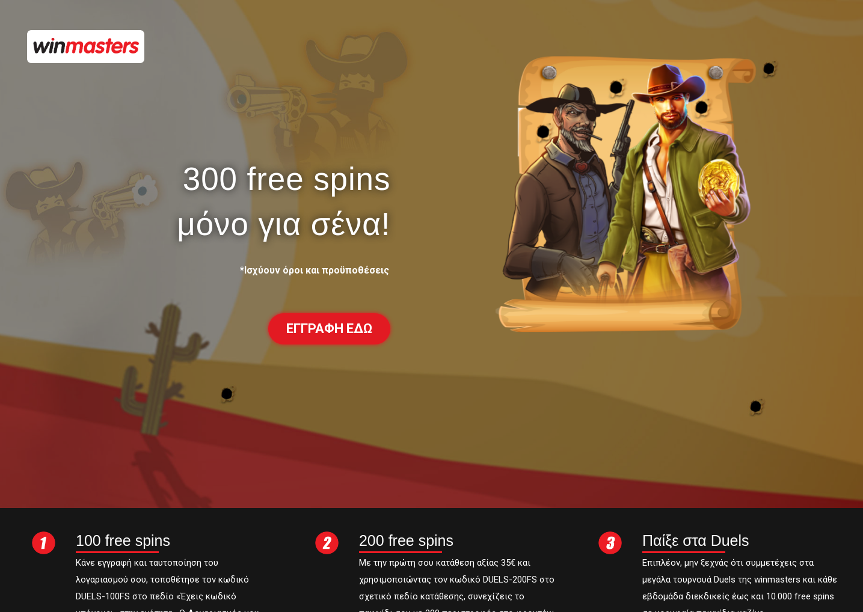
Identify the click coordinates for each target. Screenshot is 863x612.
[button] (329, 328)
